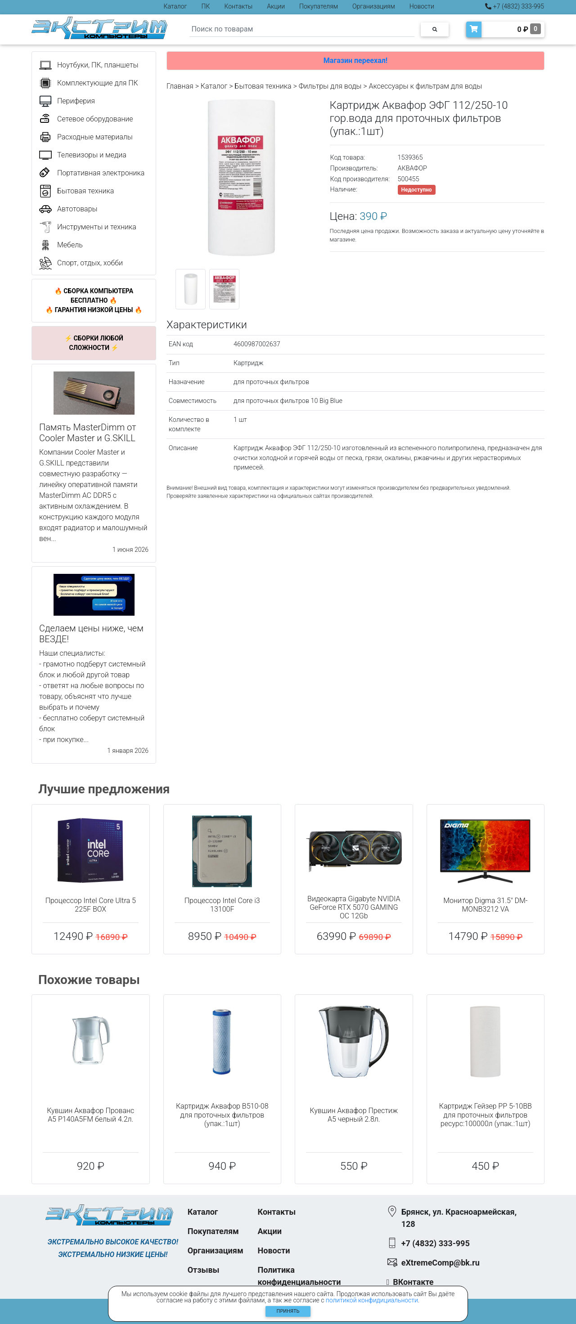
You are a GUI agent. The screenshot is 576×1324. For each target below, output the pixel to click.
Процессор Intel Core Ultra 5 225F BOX (90, 904)
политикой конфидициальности (372, 1300)
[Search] (301, 29)
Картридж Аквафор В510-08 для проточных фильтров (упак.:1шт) (222, 1114)
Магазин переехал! (355, 60)
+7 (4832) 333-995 (514, 6)
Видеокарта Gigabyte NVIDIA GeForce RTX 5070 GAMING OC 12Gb (353, 907)
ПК (206, 6)
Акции (276, 6)
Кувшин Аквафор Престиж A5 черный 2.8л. (354, 1114)
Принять (288, 1311)
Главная (180, 86)
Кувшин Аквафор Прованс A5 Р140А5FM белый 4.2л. (90, 1114)
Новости (422, 6)
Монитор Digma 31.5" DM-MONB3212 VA (485, 904)
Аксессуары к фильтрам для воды (425, 86)
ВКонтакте (413, 1282)
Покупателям (318, 6)
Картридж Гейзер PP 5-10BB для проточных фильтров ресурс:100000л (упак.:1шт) (485, 1114)
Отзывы (204, 1270)
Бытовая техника (262, 86)
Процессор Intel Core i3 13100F (222, 904)
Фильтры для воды (330, 86)
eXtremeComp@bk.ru (440, 1262)
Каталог (175, 6)
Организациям (373, 6)
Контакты (238, 6)
